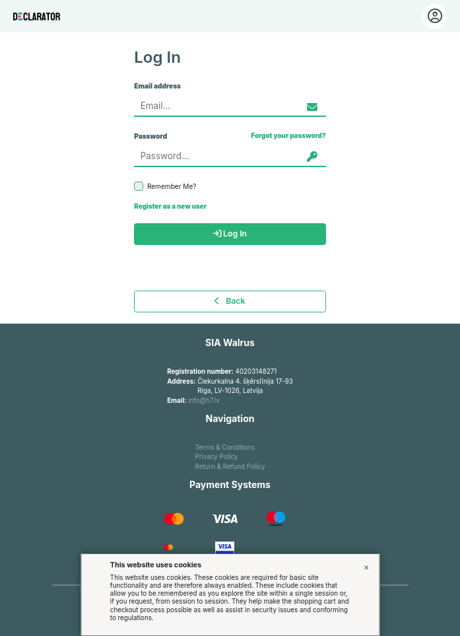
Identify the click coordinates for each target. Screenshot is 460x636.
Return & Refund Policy (230, 466)
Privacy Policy (216, 456)
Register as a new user (170, 206)
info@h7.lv (204, 400)
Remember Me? (165, 186)
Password (150, 136)
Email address (157, 86)
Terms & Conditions (225, 447)
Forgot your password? (288, 135)
